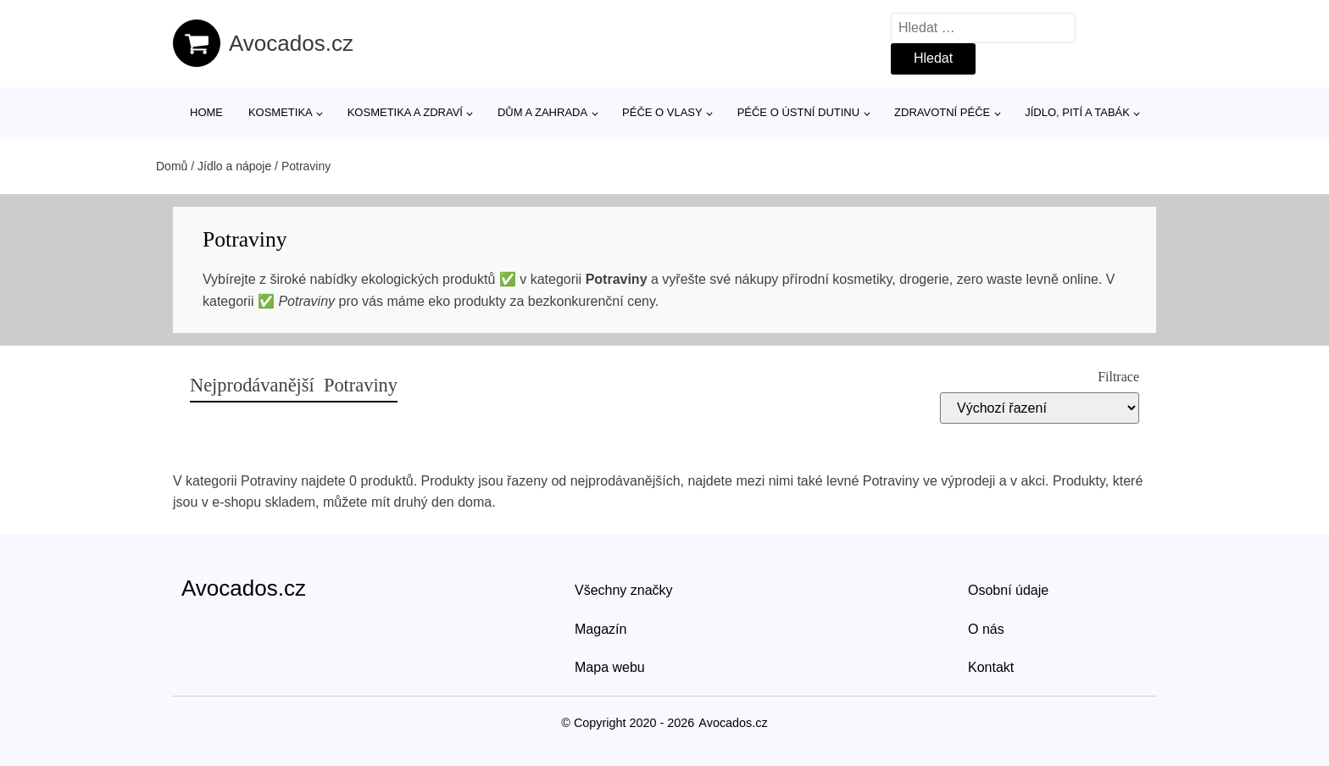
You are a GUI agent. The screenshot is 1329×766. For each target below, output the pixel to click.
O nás (986, 629)
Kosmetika (280, 112)
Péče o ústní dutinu (798, 112)
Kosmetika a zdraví (405, 112)
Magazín (600, 629)
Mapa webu (610, 667)
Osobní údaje (1008, 590)
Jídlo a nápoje (234, 166)
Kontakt (991, 667)
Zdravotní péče (942, 112)
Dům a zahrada (542, 112)
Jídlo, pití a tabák (1077, 112)
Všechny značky (624, 590)
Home (206, 112)
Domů (171, 166)
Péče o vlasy (662, 112)
